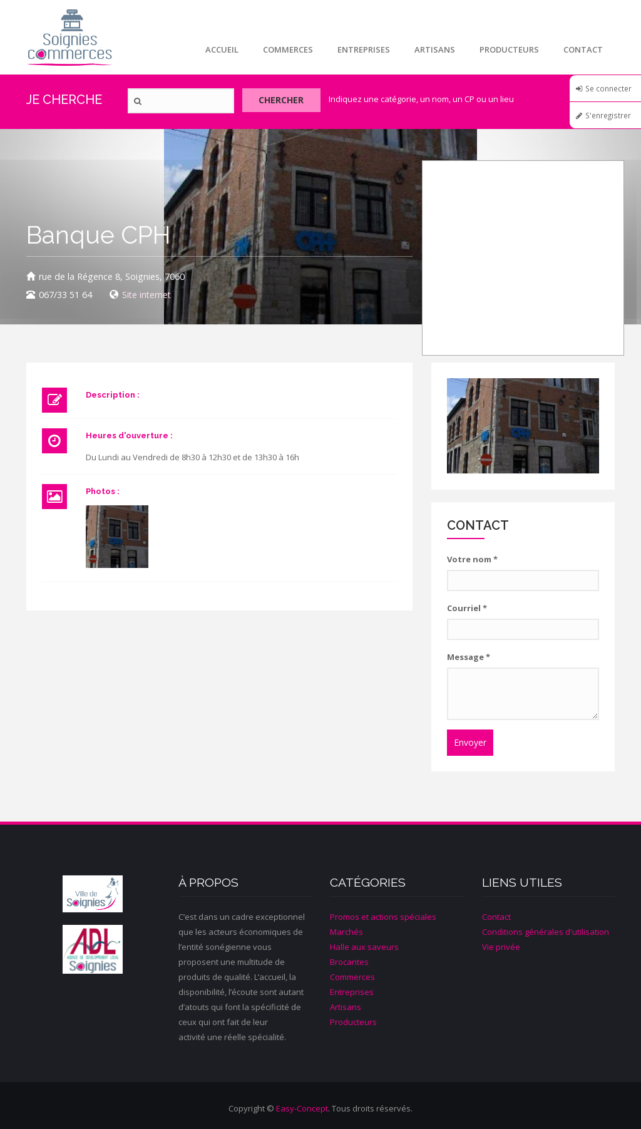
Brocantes (349, 961)
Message (468, 656)
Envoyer (470, 742)
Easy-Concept (302, 1108)
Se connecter (608, 88)
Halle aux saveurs (364, 946)
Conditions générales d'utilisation (545, 931)
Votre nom (472, 559)
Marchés (346, 931)
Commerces (285, 49)
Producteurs (508, 49)
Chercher (284, 101)
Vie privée (501, 946)
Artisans (433, 49)
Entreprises (361, 49)
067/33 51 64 (65, 295)
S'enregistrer (608, 115)
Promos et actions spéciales (383, 916)
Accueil (218, 49)
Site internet (146, 295)
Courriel (467, 608)
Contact (582, 49)
